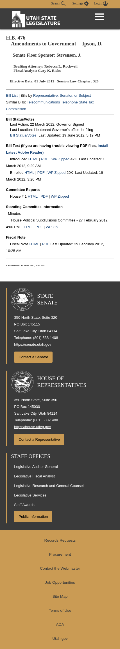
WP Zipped (60, 159)
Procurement (60, 554)
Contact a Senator (33, 357)
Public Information (33, 516)
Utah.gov (59, 638)
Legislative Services (30, 495)
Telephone (69, 102)
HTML (33, 159)
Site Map (60, 596)
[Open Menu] (99, 16)
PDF (44, 159)
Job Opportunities (60, 582)
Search (58, 3)
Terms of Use (60, 610)
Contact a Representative (39, 439)
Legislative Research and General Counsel (48, 486)
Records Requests (60, 540)
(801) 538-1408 (45, 338)
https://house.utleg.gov (32, 427)
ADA (60, 624)
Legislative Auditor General (36, 467)
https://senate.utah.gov (32, 344)
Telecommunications (43, 102)
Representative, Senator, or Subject (62, 95)
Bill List (11, 95)
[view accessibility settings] (80, 3)
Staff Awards (24, 505)
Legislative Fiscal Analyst (34, 476)
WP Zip (52, 227)
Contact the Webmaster (60, 568)
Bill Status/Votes (23, 135)
